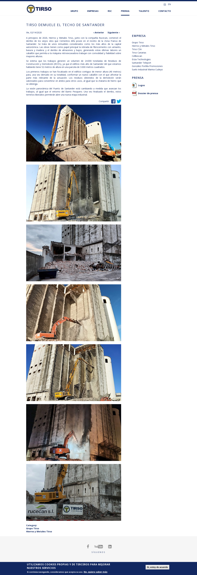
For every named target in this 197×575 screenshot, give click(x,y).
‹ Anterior (98, 32)
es (165, 4)
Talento (144, 11)
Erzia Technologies (141, 59)
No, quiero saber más (95, 571)
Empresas (92, 11)
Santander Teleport (141, 62)
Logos (141, 85)
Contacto (164, 11)
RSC (110, 11)
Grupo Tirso (32, 528)
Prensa (125, 11)
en (169, 4)
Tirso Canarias (139, 52)
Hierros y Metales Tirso (39, 531)
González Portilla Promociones (147, 66)
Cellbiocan (137, 56)
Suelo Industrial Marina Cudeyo (147, 69)
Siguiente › (114, 32)
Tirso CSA (137, 49)
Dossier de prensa (148, 93)
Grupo (74, 11)
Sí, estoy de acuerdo (157, 567)
